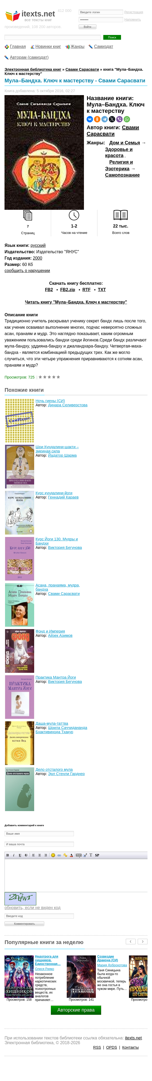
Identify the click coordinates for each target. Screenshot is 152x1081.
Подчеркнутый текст (20, 855)
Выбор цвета (71, 855)
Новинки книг (48, 46)
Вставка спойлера (97, 855)
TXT (102, 289)
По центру (40, 855)
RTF (86, 289)
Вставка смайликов (53, 855)
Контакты (130, 1047)
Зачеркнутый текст (26, 855)
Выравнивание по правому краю (46, 855)
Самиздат (103, 46)
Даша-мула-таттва (51, 723)
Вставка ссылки (59, 855)
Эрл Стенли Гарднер (66, 774)
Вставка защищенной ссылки (65, 855)
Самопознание (122, 175)
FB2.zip (67, 289)
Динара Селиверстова (68, 405)
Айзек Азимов (60, 635)
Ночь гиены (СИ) (50, 401)
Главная (18, 46)
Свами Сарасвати (113, 130)
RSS (97, 1047)
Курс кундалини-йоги (53, 493)
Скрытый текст (79, 855)
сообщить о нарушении (27, 270)
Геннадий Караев (63, 497)
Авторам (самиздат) (29, 57)
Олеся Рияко (44, 969)
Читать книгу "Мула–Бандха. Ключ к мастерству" (76, 302)
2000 (37, 258)
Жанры (77, 46)
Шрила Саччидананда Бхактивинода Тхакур (61, 730)
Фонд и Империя (50, 631)
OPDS (111, 1047)
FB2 (49, 289)
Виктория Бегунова (65, 547)
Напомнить (132, 19)
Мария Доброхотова (112, 965)
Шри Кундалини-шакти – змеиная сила (57, 449)
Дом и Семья (124, 142)
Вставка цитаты (85, 855)
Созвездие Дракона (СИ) (107, 958)
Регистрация (133, 12)
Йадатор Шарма (62, 455)
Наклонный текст (14, 855)
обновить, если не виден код (32, 907)
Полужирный (8, 855)
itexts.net (133, 1038)
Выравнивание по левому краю (33, 855)
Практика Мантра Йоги (55, 677)
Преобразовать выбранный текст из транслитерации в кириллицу (91, 855)
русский (38, 245)
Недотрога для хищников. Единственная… (48, 960)
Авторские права (76, 1010)
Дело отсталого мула (54, 769)
